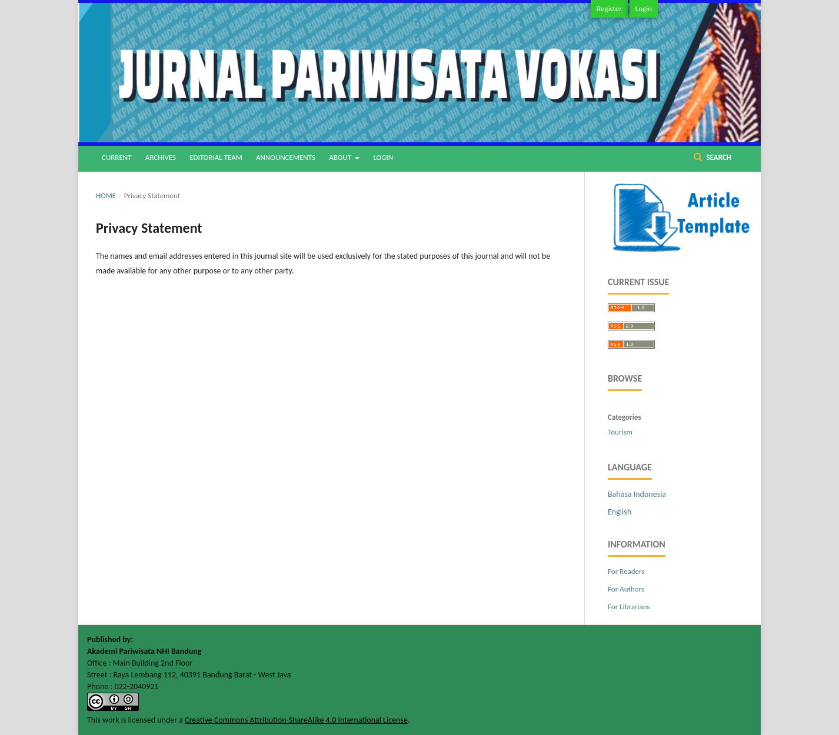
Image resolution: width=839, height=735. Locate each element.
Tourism (620, 431)
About (341, 157)
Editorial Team (215, 157)
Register (609, 8)
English (619, 512)
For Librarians (629, 606)
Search (718, 157)
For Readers (626, 571)
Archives (160, 157)
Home (106, 195)
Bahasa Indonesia (637, 494)
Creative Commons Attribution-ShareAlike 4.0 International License (296, 720)
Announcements (285, 157)
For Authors (626, 588)
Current (116, 157)
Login (383, 157)
